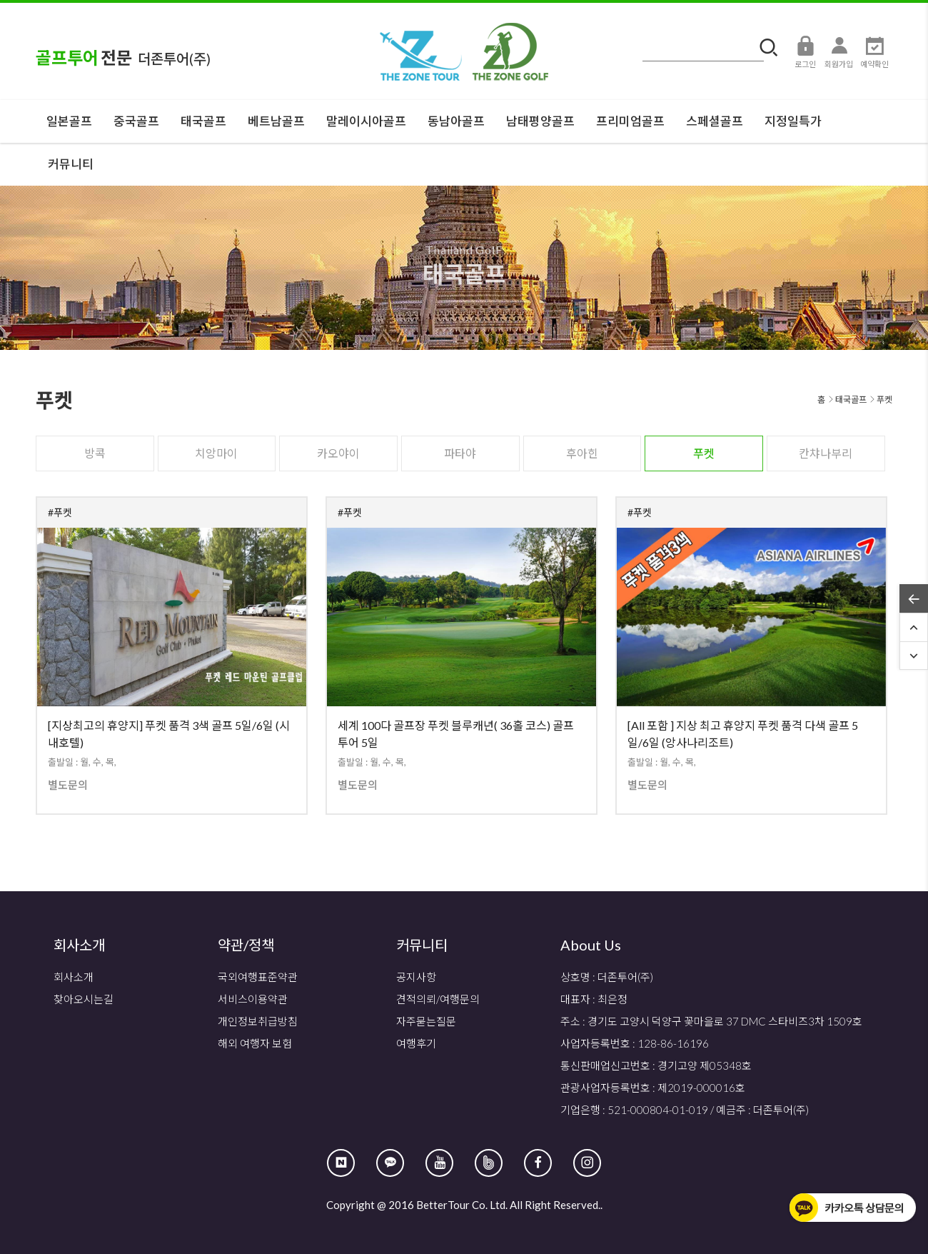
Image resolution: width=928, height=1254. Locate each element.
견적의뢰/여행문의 (438, 999)
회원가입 (839, 51)
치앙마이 (216, 453)
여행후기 (416, 1043)
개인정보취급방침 (258, 1021)
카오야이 (338, 453)
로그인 (805, 51)
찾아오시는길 (84, 999)
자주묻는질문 (426, 1021)
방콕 (95, 453)
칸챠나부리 (825, 453)
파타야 (460, 453)
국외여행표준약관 (258, 976)
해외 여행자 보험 (255, 1043)
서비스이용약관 (253, 999)
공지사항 (416, 976)
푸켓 (704, 453)
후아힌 (582, 453)
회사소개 (74, 976)
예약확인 (874, 51)
